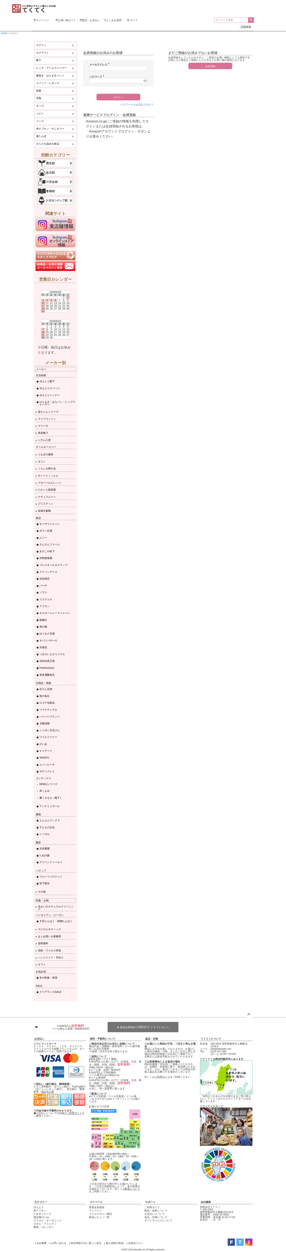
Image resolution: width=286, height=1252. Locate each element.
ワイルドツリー (48, 737)
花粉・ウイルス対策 (49, 950)
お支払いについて (154, 1213)
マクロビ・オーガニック (48, 1220)
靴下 (38, 60)
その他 (42, 891)
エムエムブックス (49, 820)
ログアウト (42, 52)
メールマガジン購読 (100, 1213)
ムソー (43, 537)
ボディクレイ (47, 771)
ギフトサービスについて (158, 1220)
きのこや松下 (47, 551)
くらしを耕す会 (47, 468)
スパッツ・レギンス (47, 83)
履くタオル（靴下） (50, 797)
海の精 (43, 626)
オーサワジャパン (49, 523)
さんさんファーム (49, 544)
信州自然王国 (47, 660)
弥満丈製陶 (44, 510)
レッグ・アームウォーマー (51, 67)
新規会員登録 (96, 1207)
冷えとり (39, 1207)
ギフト (42, 964)
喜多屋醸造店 (47, 674)
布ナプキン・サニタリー (50, 128)
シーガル (44, 834)
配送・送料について (155, 1210)
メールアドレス (100, 64)
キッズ (40, 105)
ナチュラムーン (47, 496)
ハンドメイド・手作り (50, 957)
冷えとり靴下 (47, 381)
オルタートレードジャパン (54, 612)
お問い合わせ (58, 1243)
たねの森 (44, 855)
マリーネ (43, 425)
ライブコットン (47, 418)
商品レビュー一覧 (99, 1217)
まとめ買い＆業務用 (49, 936)
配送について (132, 1188)
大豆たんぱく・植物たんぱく (56, 921)
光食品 (43, 647)
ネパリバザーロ (48, 640)
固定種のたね (41, 1217)
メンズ (40, 120)
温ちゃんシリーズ (48, 411)
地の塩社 (44, 696)
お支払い (39, 1038)
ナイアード (45, 750)
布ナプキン (40, 1210)
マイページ (96, 1202)
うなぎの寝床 (45, 454)
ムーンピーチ (47, 764)
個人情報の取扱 (115, 1243)
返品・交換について (155, 1217)
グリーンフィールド (50, 862)
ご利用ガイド (74, 1113)
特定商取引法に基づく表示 (86, 1243)
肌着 (38, 90)
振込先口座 (47, 1091)
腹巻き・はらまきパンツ (50, 75)
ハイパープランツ (49, 716)
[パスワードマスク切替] (144, 80)
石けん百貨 (45, 689)
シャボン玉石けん (49, 730)
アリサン (44, 606)
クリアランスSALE (50, 991)
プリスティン (45, 503)
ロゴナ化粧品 (47, 702)
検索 (251, 20)
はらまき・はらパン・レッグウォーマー (57, 403)
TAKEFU (44, 757)
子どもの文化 (47, 827)
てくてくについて (211, 1038)
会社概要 (206, 1202)
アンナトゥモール (49, 806)
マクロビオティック (49, 929)
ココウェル (45, 599)
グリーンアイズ (48, 571)
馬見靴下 (43, 432)
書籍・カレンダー (44, 1227)
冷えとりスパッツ (49, 388)
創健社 (43, 619)
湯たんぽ (41, 136)
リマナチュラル (48, 709)
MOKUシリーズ (48, 784)
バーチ (43, 585)
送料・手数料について (102, 1038)
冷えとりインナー (49, 395)
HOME (4, 33)
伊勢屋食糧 (45, 558)
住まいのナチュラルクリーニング (56, 907)
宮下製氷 (44, 883)
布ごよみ (44, 790)
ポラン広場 (45, 530)
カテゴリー (40, 1202)
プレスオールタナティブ (53, 565)
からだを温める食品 (47, 143)
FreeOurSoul (46, 667)
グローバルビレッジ (49, 482)
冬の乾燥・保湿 (48, 977)
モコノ (42, 461)
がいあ (43, 743)
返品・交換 (151, 1038)
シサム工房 (44, 440)
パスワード (97, 76)
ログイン (41, 45)
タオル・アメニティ (45, 1223)
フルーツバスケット (50, 876)
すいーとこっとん (48, 475)
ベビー (40, 113)
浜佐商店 (44, 578)
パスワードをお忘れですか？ (137, 104)
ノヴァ (43, 592)
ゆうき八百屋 (47, 633)
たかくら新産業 (47, 489)
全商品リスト (135, 1243)
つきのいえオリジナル (52, 654)
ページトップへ (249, 1014)
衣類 (38, 98)
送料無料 (43, 943)
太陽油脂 (44, 723)
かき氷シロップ (42, 1213)
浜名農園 (44, 848)
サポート (150, 1202)
